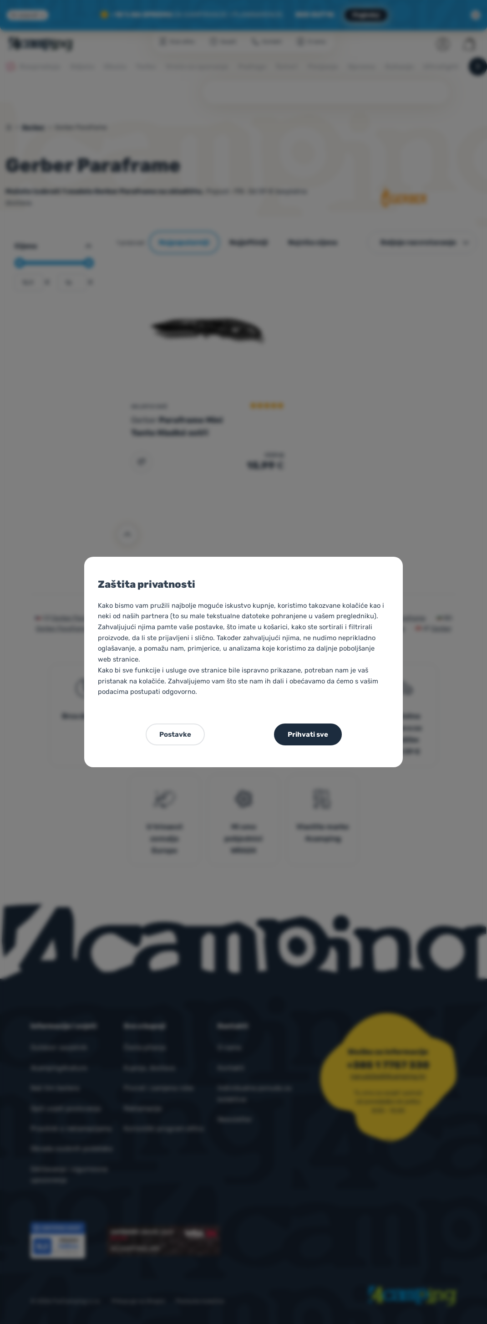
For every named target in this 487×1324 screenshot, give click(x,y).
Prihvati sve (308, 734)
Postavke (175, 734)
